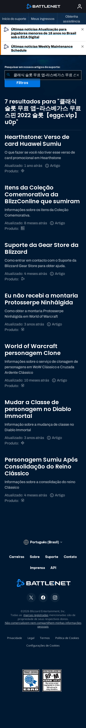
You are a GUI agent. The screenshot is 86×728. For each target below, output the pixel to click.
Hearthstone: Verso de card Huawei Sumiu (37, 140)
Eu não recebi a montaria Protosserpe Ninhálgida (41, 299)
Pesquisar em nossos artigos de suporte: (32, 67)
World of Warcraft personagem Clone (33, 349)
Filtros (22, 82)
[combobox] (43, 75)
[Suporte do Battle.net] (23, 279)
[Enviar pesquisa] (8, 75)
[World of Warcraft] (23, 330)
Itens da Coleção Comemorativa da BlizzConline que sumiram (42, 194)
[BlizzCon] (23, 228)
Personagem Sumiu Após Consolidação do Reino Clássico (41, 466)
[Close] (82, 33)
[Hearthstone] (23, 171)
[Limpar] (77, 75)
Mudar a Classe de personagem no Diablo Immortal (38, 409)
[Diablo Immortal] (23, 443)
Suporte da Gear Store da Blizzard (41, 248)
